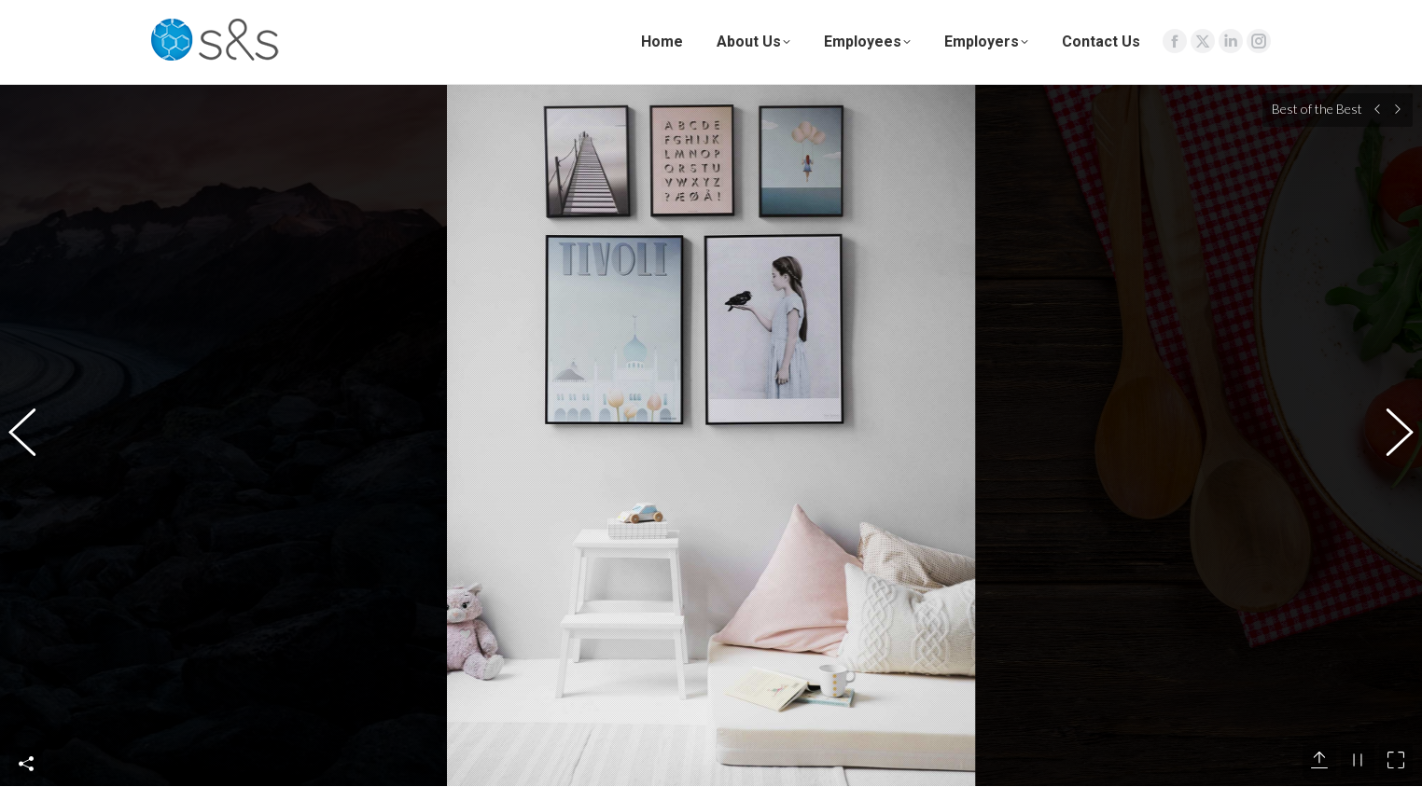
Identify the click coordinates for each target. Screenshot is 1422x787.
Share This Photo (26, 715)
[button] (32, 411)
